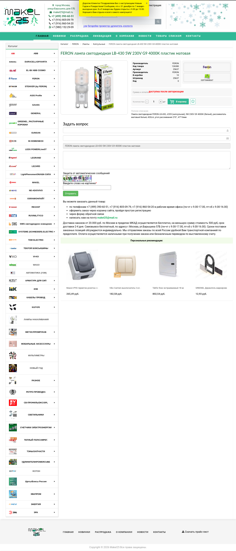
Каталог (13, 46)
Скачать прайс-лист (195, 532)
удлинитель (116, 26)
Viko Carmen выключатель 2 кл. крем (128, 288)
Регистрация (153, 5)
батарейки (93, 26)
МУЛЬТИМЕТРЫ (26, 356)
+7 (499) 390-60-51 (63, 16)
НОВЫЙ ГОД (26, 368)
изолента (127, 26)
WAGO (24, 265)
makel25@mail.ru (63, 12)
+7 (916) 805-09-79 (62, 19)
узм (85, 26)
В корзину (178, 102)
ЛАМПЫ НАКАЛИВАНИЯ (29, 320)
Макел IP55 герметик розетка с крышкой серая (89, 288)
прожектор (104, 26)
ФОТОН (24, 471)
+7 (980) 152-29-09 (63, 27)
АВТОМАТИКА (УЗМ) (28, 273)
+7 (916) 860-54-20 (62, 23)
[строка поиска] (119, 21)
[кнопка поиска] (158, 21)
